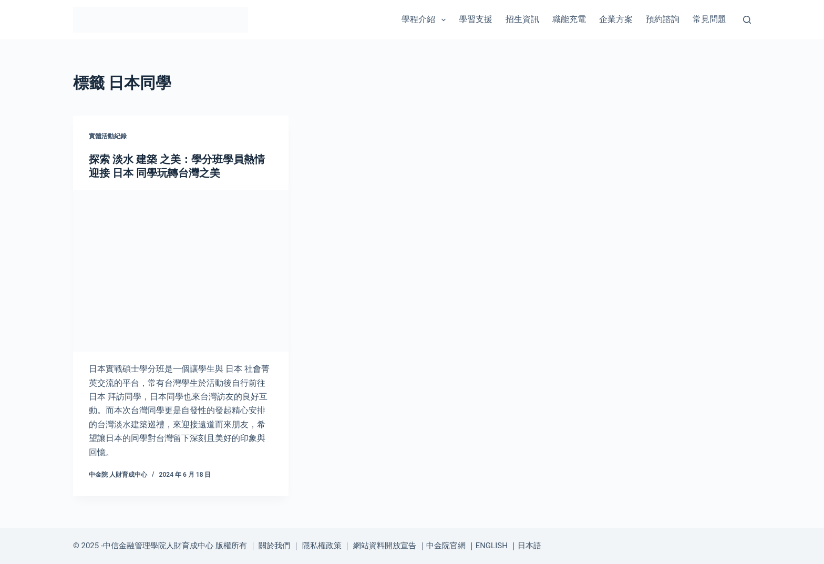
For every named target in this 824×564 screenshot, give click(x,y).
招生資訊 (522, 19)
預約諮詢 (662, 19)
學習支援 (475, 19)
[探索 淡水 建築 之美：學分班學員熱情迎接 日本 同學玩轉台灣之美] (181, 271)
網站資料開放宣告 (384, 545)
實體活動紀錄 (108, 136)
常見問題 (709, 19)
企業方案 (616, 19)
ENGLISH (492, 545)
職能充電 (569, 19)
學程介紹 (425, 20)
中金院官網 (446, 545)
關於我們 (274, 545)
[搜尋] (747, 20)
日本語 (529, 545)
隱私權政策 (322, 545)
